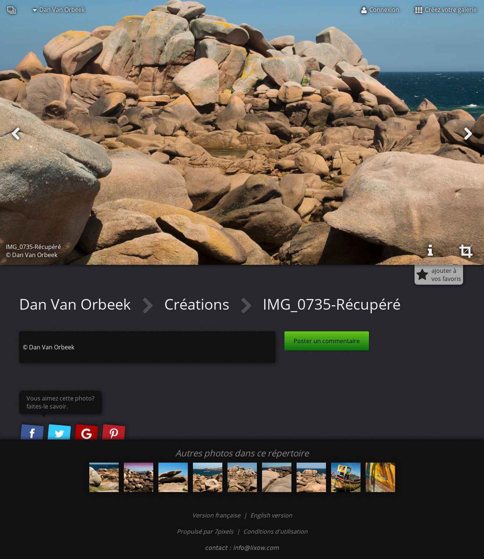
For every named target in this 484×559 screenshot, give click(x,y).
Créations (198, 304)
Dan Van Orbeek (59, 10)
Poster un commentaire (327, 341)
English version (271, 515)
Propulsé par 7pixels (205, 531)
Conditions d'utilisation (275, 531)
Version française (217, 515)
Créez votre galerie (446, 10)
